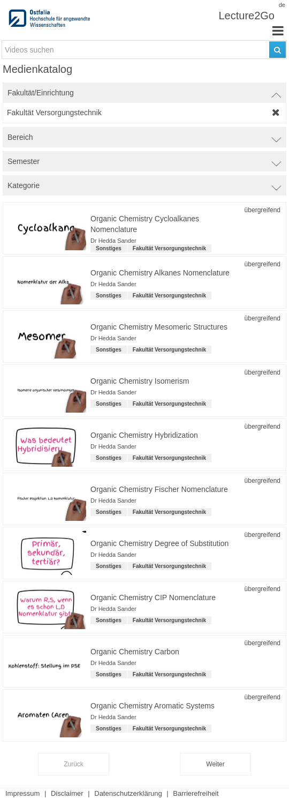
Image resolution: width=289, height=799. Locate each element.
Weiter (215, 764)
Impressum (22, 793)
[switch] (144, 93)
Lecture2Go (246, 15)
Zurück (73, 764)
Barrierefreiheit (195, 793)
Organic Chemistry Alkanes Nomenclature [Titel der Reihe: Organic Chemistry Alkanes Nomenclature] (160, 272)
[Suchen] (277, 49)
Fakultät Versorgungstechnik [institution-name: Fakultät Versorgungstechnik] (169, 248)
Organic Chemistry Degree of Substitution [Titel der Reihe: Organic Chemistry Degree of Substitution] (159, 543)
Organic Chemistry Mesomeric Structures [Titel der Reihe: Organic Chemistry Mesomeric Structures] (158, 327)
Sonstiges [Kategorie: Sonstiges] (108, 248)
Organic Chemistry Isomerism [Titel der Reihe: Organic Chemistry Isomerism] (139, 381)
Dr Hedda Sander (113, 240)
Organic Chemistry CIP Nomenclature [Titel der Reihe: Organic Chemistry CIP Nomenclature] (153, 597)
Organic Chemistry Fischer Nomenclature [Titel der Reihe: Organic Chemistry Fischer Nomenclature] (159, 489)
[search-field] (144, 49)
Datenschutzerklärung (128, 793)
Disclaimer (67, 793)
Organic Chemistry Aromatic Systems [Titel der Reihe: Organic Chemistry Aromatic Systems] (152, 705)
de (282, 5)
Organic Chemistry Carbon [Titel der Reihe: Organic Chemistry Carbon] (134, 651)
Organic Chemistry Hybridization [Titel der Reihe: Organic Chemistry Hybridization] (144, 435)
